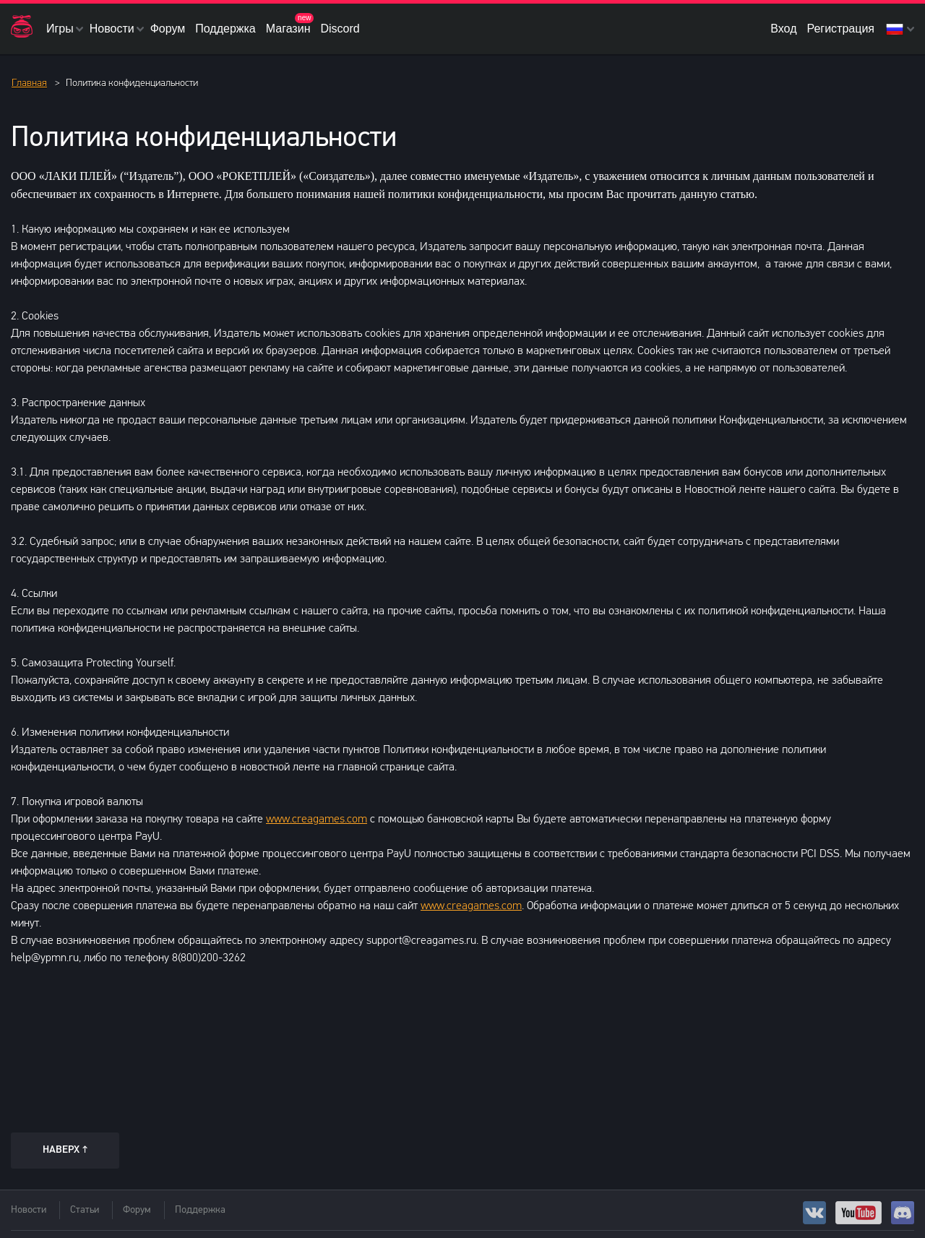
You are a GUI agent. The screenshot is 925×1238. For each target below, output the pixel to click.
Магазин (288, 28)
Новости (112, 28)
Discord (339, 28)
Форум (168, 28)
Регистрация (840, 28)
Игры (60, 28)
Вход (783, 28)
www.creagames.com (316, 819)
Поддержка (225, 28)
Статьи (84, 1210)
